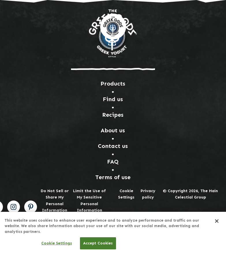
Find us (113, 99)
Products (112, 83)
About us (113, 130)
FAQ (113, 161)
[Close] (216, 221)
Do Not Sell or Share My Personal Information (55, 200)
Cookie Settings (126, 194)
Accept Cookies (98, 243)
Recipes (113, 114)
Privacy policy (148, 194)
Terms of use (112, 177)
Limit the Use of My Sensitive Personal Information (89, 200)
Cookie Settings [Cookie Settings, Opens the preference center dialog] (56, 243)
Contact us (113, 145)
